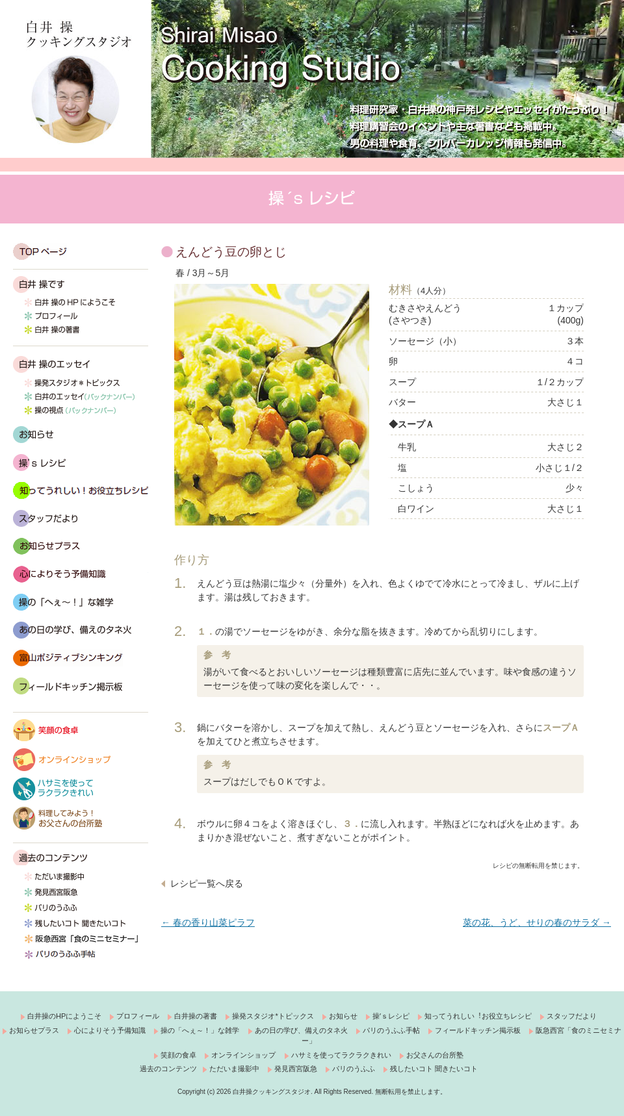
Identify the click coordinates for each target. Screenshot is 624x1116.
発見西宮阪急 (80, 895)
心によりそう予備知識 (80, 574)
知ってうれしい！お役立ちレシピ (80, 490)
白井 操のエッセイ (80, 364)
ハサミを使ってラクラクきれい (80, 789)
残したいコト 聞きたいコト (80, 927)
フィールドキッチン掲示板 (80, 686)
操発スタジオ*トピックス (80, 385)
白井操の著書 (195, 1016)
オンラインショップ (80, 759)
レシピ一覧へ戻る (206, 883)
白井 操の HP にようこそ (80, 306)
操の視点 (80, 413)
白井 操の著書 (80, 333)
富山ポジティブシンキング (80, 658)
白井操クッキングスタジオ (79, 81)
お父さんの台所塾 (434, 1055)
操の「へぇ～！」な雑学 (80, 602)
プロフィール (80, 320)
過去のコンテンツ (50, 858)
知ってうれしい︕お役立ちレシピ (478, 1016)
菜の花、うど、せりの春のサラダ (537, 922)
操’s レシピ (80, 462)
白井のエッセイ (80, 399)
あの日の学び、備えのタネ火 (80, 630)
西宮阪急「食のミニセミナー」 (80, 942)
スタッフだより (80, 518)
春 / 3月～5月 (202, 273)
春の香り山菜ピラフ (208, 922)
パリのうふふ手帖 (80, 958)
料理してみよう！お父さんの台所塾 (80, 818)
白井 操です (80, 284)
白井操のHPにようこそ (64, 1016)
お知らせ (80, 434)
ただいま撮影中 (80, 880)
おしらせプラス (80, 546)
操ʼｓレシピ (391, 1016)
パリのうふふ (80, 911)
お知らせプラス (34, 1030)
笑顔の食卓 (80, 730)
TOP (80, 251)
